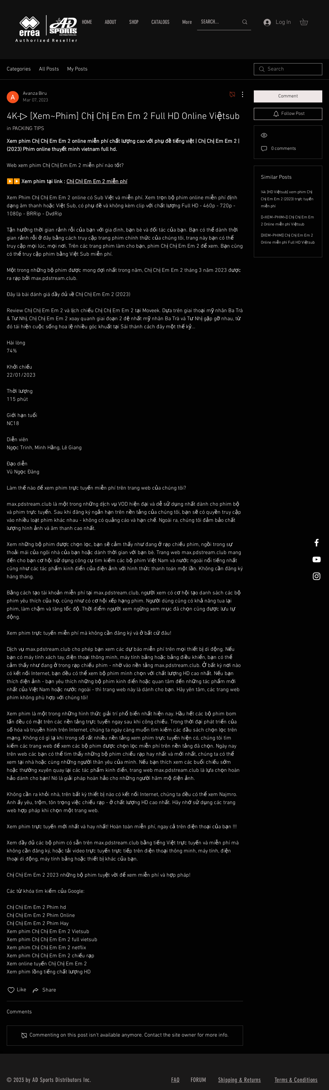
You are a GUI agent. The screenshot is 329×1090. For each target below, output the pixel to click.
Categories (19, 69)
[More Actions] (239, 94)
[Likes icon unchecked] (11, 990)
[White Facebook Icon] (317, 543)
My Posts (77, 69)
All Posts (49, 69)
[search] (288, 69)
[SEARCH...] (214, 22)
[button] (307, 21)
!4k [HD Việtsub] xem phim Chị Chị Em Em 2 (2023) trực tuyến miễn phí (287, 199)
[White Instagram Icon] (317, 576)
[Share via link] (44, 990)
